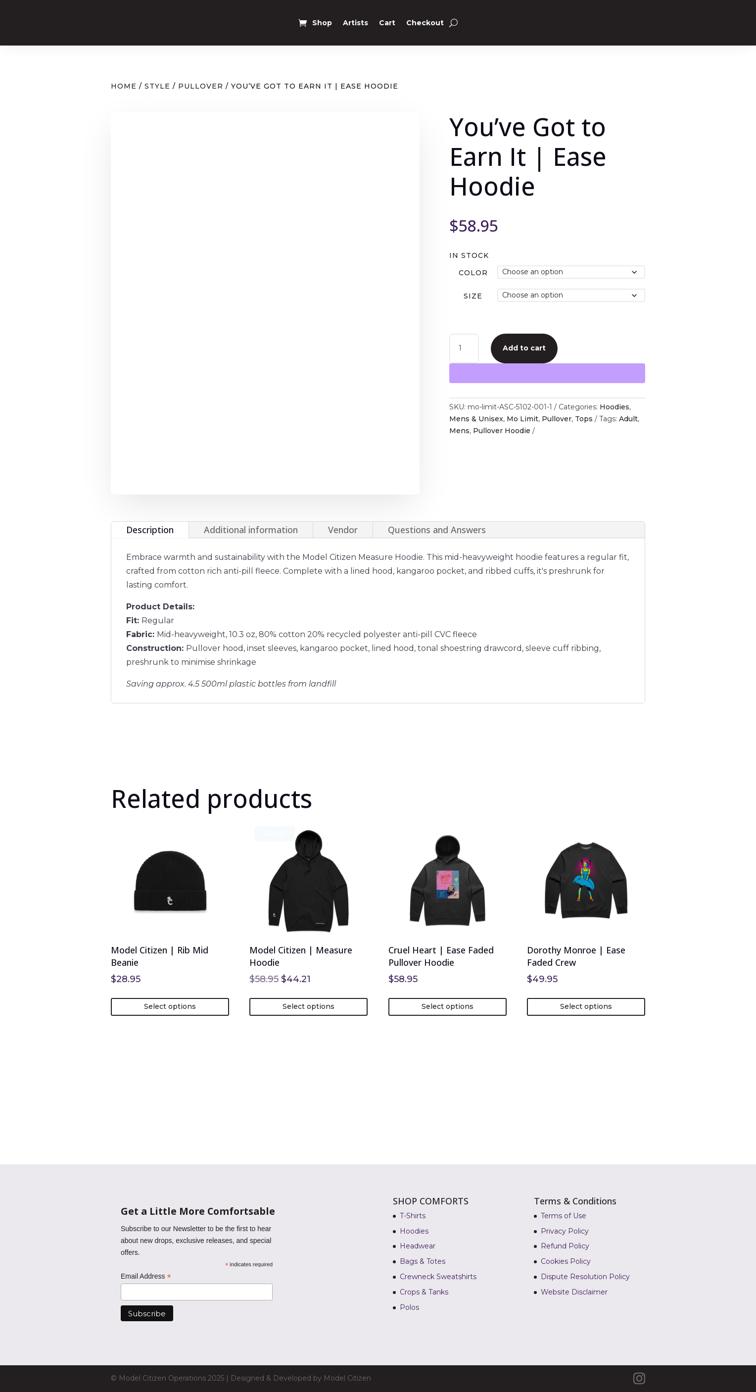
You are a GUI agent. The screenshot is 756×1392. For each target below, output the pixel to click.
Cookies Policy (566, 1261)
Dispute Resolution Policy (585, 1276)
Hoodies (614, 406)
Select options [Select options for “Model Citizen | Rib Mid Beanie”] (170, 1006)
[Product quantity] (464, 348)
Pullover (200, 86)
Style (157, 86)
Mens (459, 430)
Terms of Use (563, 1215)
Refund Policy (565, 1246)
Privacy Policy (565, 1231)
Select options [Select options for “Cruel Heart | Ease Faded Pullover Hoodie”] (447, 1006)
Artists (355, 22)
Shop (322, 22)
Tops (584, 418)
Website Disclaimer (574, 1292)
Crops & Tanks (424, 1292)
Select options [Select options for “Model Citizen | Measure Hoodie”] (308, 1006)
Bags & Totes (422, 1261)
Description (150, 530)
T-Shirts (412, 1215)
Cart (387, 22)
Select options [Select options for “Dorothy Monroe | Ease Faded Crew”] (586, 1006)
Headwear (417, 1246)
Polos (409, 1307)
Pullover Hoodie (501, 430)
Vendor (343, 530)
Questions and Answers (437, 530)
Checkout (425, 22)
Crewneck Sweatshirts (438, 1276)
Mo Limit (522, 418)
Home (124, 86)
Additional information (251, 530)
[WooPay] (547, 373)
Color (473, 272)
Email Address (146, 1277)
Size (473, 296)
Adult (628, 418)
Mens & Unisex (476, 418)
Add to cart (524, 348)
